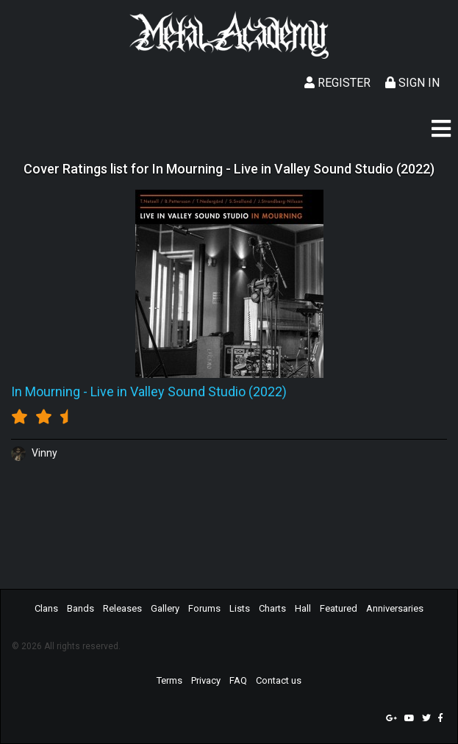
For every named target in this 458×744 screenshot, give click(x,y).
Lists (239, 608)
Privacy (206, 680)
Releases (122, 608)
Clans (46, 608)
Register (337, 83)
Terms (169, 680)
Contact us (278, 680)
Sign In (412, 83)
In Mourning (45, 391)
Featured (338, 608)
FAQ (238, 680)
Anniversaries (394, 608)
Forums (204, 608)
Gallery (165, 608)
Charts (272, 608)
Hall (303, 608)
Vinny (34, 453)
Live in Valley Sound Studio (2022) (188, 391)
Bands (80, 608)
